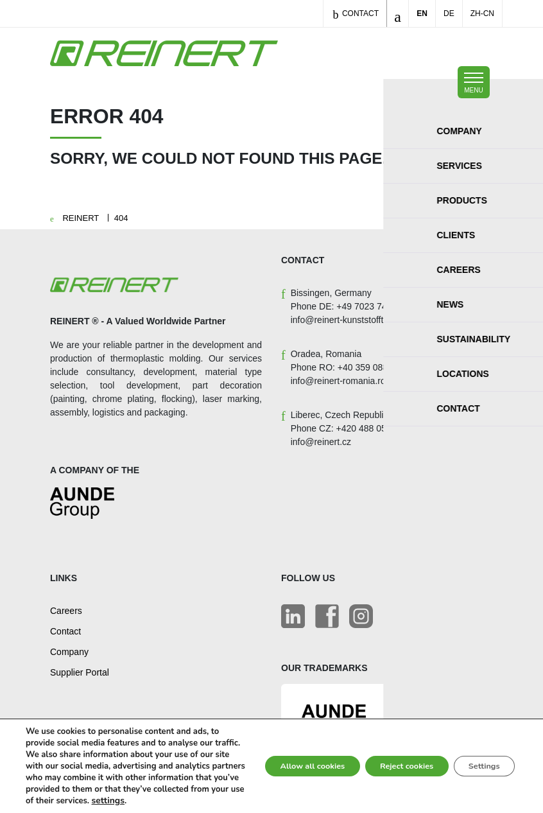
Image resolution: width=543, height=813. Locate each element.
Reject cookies (387, 754)
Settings (478, 754)
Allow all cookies (278, 754)
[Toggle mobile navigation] (474, 82)
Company (69, 652)
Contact (355, 14)
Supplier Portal (79, 672)
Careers (66, 611)
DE (449, 13)
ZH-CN (482, 13)
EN (422, 13)
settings (41, 801)
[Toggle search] (397, 13)
